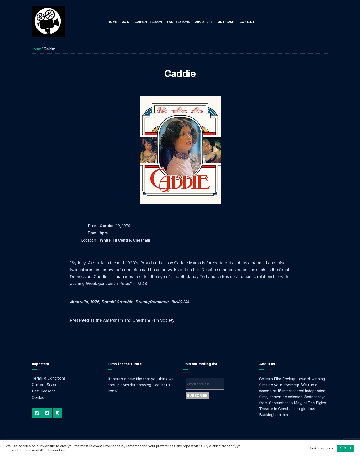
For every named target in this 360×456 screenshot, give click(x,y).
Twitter (47, 413)
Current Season (148, 21)
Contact (246, 21)
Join (125, 21)
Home (112, 21)
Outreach (226, 21)
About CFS (204, 21)
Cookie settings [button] (320, 448)
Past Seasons (178, 21)
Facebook (37, 413)
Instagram (57, 413)
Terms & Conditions (49, 378)
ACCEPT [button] (345, 448)
